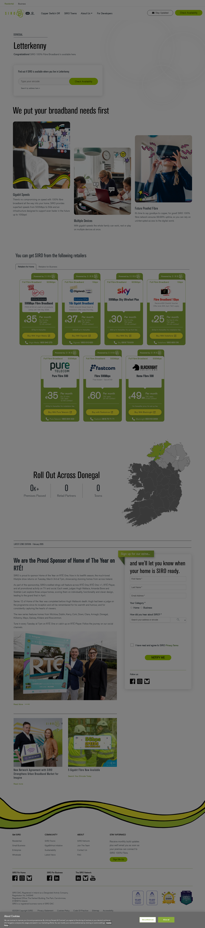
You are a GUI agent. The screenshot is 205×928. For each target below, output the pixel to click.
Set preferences (148, 920)
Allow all (166, 920)
